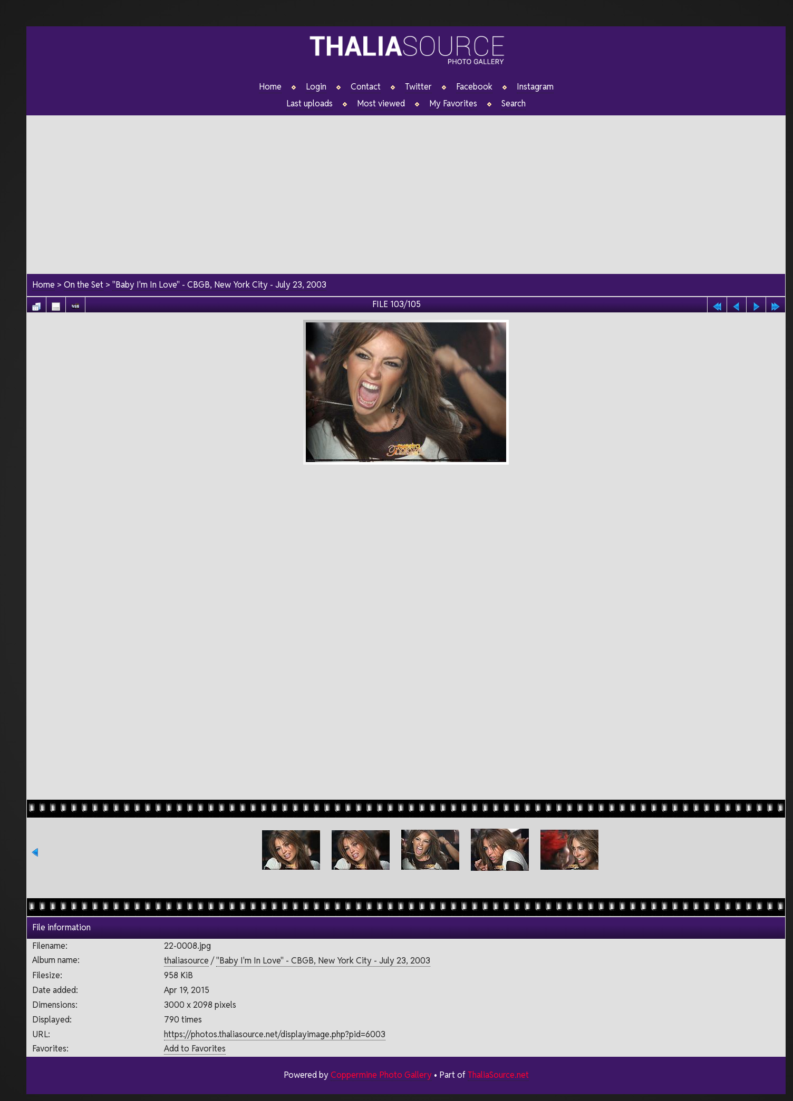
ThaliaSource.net (498, 1074)
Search (513, 104)
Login (316, 87)
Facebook (474, 87)
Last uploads (309, 104)
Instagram (535, 87)
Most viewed (381, 104)
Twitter (418, 87)
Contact (366, 87)
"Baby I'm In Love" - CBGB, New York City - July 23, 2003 (219, 284)
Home (270, 87)
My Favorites (453, 104)
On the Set (83, 284)
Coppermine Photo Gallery (381, 1074)
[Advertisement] (406, 189)
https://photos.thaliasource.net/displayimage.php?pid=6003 (274, 1034)
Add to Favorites (195, 1048)
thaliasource (186, 960)
